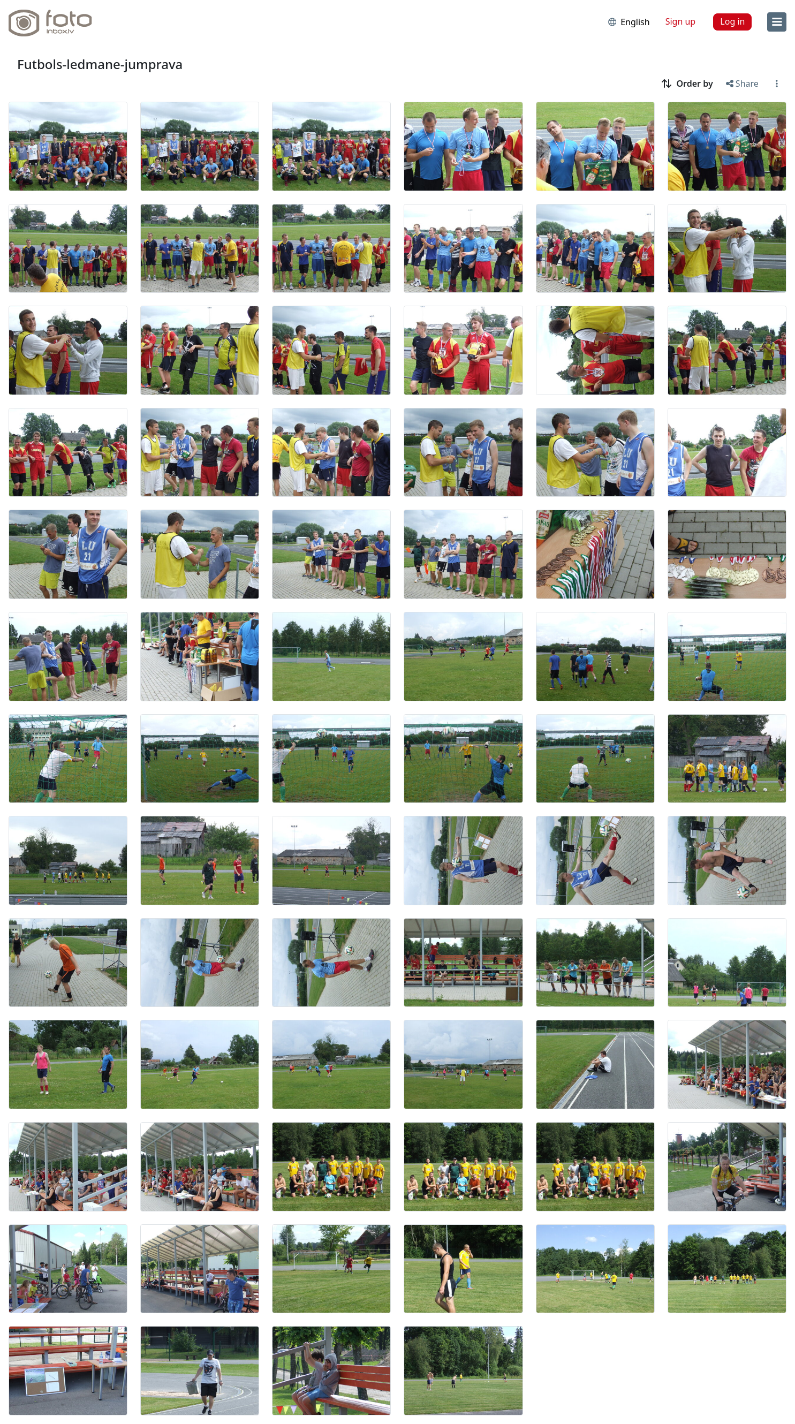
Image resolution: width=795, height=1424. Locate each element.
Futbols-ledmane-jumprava (100, 64)
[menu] (776, 22)
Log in (732, 21)
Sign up (680, 21)
